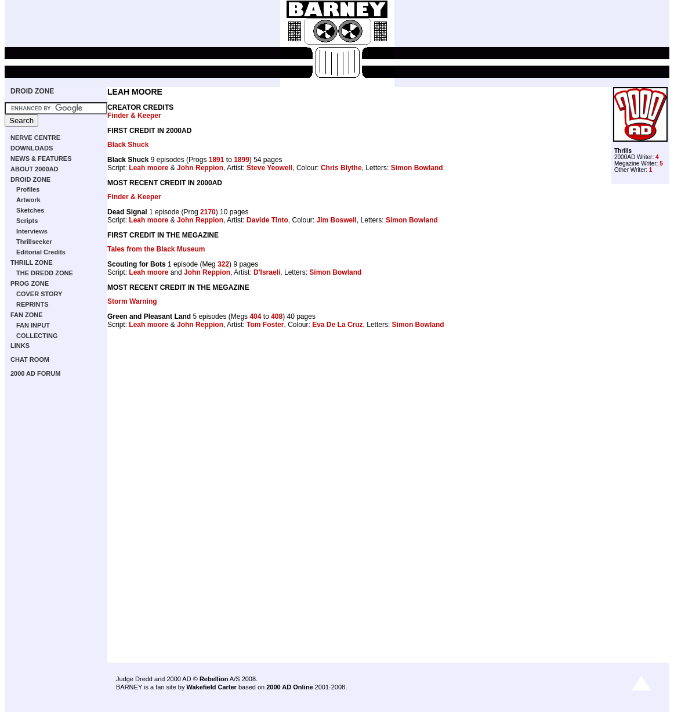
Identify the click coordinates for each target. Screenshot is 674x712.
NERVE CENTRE (35, 137)
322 (223, 264)
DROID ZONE (32, 91)
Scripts (27, 220)
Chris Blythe (341, 168)
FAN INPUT (33, 325)
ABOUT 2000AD (34, 169)
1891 (216, 160)
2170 (208, 212)
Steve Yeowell (269, 168)
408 (276, 316)
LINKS (20, 345)
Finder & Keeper (134, 116)
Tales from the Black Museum (156, 249)
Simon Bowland (417, 168)
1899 (241, 160)
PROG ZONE (29, 283)
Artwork (28, 199)
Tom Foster (265, 325)
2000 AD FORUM (35, 373)
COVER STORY (39, 293)
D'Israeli (266, 272)
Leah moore (148, 168)
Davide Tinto (267, 220)
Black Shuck (127, 145)
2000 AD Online (289, 687)
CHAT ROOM (29, 359)
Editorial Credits (41, 252)
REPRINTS (32, 304)
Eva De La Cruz (337, 325)
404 (255, 316)
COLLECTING (37, 335)
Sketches (30, 210)
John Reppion (200, 168)
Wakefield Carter (211, 687)
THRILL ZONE (31, 262)
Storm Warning (132, 301)
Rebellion (214, 678)
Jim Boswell (337, 220)
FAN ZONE (26, 314)
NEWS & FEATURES (41, 158)
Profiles (27, 189)
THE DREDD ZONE (44, 272)
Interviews (32, 231)
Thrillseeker (34, 241)
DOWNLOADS (31, 148)
